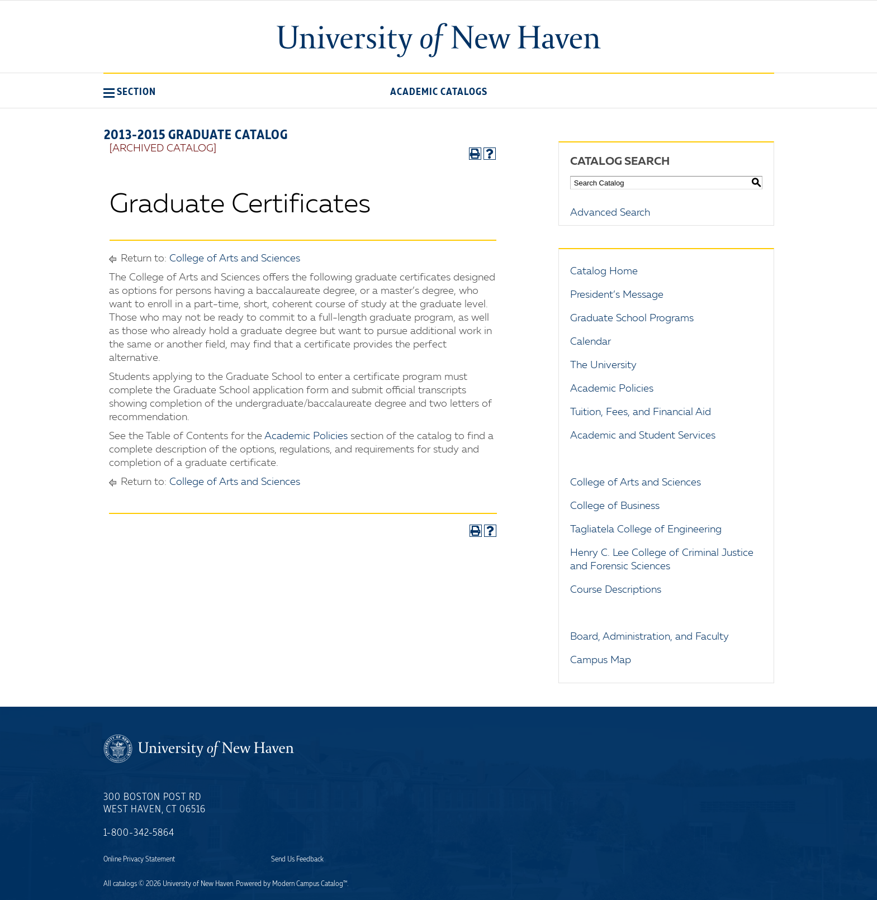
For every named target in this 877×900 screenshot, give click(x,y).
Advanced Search (610, 213)
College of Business (615, 506)
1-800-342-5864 (138, 833)
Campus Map (600, 660)
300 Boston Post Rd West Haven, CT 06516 (154, 803)
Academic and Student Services (642, 436)
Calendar (590, 342)
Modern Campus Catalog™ (309, 884)
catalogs (125, 884)
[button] (129, 92)
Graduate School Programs (632, 318)
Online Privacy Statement (139, 859)
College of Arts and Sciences (234, 259)
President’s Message (616, 295)
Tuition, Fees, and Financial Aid (640, 412)
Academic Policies (306, 436)
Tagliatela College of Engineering (646, 530)
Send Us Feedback (297, 859)
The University (603, 365)
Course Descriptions (615, 590)
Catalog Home (604, 271)
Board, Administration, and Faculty (649, 637)
